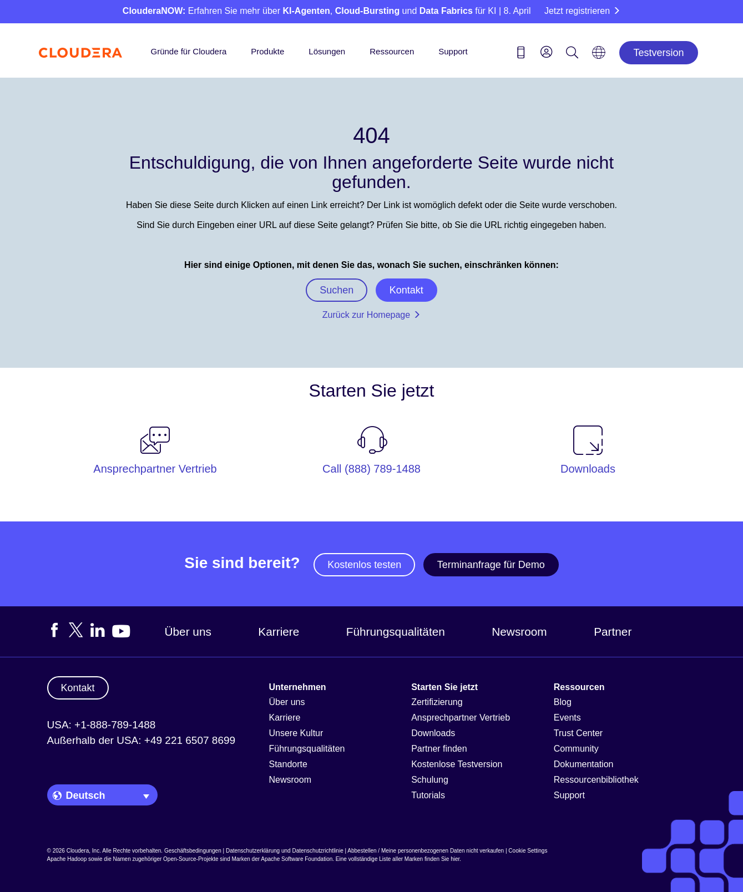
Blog (563, 702)
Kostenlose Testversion (456, 764)
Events (567, 717)
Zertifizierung (436, 702)
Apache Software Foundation (296, 859)
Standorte (288, 764)
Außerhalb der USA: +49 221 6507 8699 (141, 740)
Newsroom (519, 631)
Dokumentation (584, 764)
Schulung (429, 779)
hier (455, 859)
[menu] (546, 51)
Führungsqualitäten (395, 631)
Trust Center (578, 733)
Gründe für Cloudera (189, 51)
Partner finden (439, 748)
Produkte (267, 51)
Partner (612, 631)
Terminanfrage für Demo (491, 564)
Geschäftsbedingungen (192, 851)
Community (576, 748)
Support (453, 51)
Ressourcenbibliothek (596, 779)
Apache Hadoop (67, 859)
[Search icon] (572, 54)
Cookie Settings (527, 851)
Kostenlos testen (364, 564)
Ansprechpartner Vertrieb (460, 717)
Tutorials (428, 795)
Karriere (278, 631)
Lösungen (327, 51)
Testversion (658, 52)
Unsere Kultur (296, 733)
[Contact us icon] (521, 54)
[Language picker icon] (599, 56)
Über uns (188, 631)
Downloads (433, 733)
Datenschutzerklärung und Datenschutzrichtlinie (284, 851)
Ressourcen (392, 51)
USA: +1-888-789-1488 (101, 725)
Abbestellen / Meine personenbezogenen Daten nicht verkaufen (425, 851)
